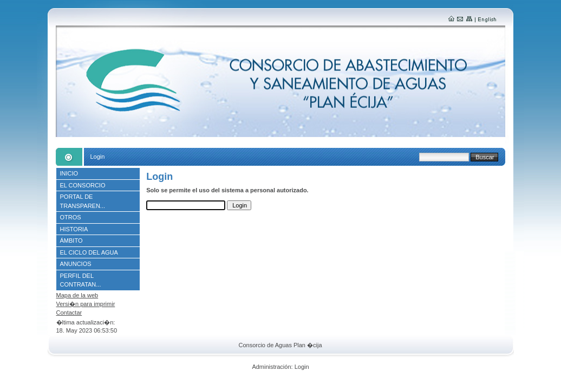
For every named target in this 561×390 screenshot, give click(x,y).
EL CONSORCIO (83, 185)
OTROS (70, 217)
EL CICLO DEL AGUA (89, 252)
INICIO (69, 173)
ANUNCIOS (76, 264)
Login (302, 366)
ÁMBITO (71, 240)
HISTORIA (74, 229)
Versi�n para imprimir (85, 304)
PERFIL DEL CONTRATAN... (80, 280)
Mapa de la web (77, 295)
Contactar (69, 312)
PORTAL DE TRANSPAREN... (83, 201)
